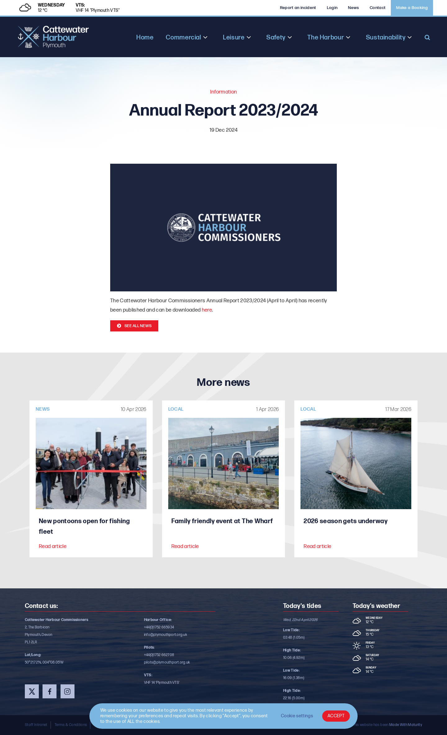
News (353, 7)
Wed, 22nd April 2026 (300, 620)
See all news (138, 325)
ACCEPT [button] (336, 716)
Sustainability (386, 37)
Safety (276, 37)
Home (144, 37)
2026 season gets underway (345, 521)
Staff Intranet (36, 725)
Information (223, 92)
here (207, 310)
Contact (378, 7)
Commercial (183, 37)
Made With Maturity (405, 725)
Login (332, 7)
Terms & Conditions (71, 725)
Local (176, 409)
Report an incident (298, 7)
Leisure (233, 37)
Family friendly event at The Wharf (222, 521)
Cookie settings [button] (297, 716)
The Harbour (325, 37)
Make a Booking (412, 7)
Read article (52, 546)
